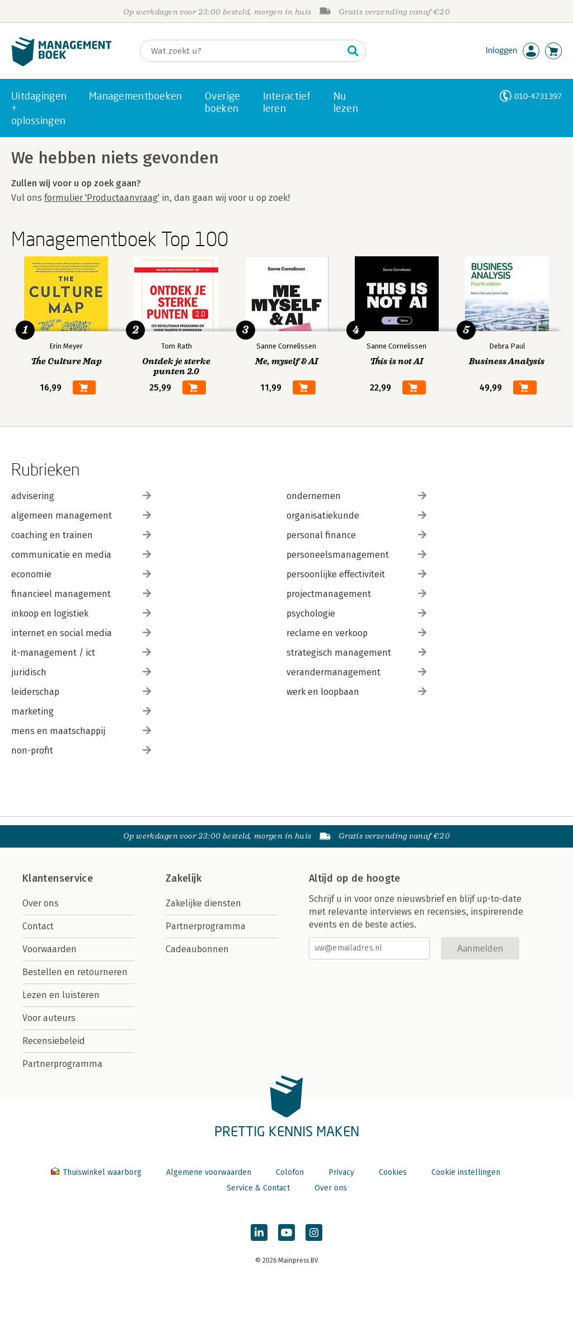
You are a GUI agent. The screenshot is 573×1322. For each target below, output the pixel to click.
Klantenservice (57, 878)
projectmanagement (356, 594)
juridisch (81, 672)
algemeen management (81, 515)
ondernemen (356, 496)
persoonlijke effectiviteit (356, 574)
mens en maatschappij (81, 731)
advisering (81, 496)
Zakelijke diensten (203, 903)
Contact (38, 926)
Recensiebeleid (53, 1041)
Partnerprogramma (62, 1063)
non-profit (81, 750)
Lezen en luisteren (61, 995)
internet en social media (81, 633)
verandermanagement (356, 672)
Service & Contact (258, 1188)
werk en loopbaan (356, 691)
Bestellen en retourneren (75, 972)
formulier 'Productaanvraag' (101, 197)
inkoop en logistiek (81, 613)
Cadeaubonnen (197, 949)
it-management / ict (81, 652)
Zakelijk (183, 878)
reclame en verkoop (356, 633)
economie (81, 574)
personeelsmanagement (356, 554)
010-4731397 (538, 96)
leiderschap (81, 691)
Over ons (40, 903)
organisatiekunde (356, 515)
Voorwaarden (49, 949)
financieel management (81, 594)
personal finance (356, 535)
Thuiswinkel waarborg (97, 1172)
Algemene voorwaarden (208, 1172)
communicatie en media (81, 554)
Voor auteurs (49, 1018)
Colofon (290, 1172)
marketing (81, 711)
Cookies (393, 1172)
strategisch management (356, 652)
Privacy (341, 1172)
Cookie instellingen (465, 1172)
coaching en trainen (81, 535)
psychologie (356, 613)
